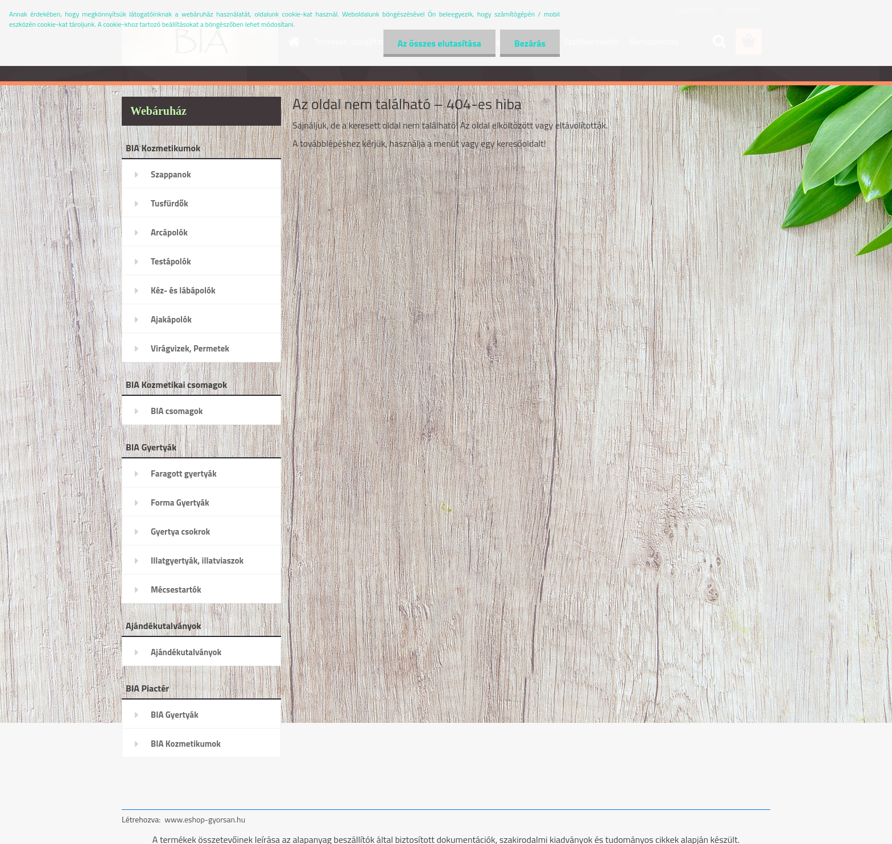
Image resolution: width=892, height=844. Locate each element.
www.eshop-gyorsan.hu (204, 819)
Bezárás (530, 43)
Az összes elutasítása (439, 43)
